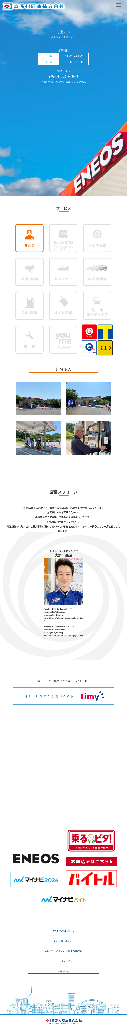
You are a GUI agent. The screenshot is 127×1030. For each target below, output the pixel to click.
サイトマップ (63, 961)
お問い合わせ (63, 971)
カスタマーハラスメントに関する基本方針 (63, 951)
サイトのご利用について (63, 931)
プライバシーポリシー (63, 941)
